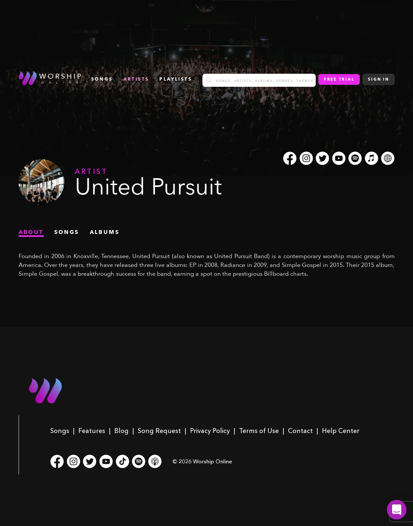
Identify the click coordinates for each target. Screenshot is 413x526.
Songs (59, 431)
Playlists (175, 79)
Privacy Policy (210, 431)
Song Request (159, 431)
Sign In (378, 80)
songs (102, 79)
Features (91, 431)
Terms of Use (259, 431)
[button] (396, 509)
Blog (121, 431)
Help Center (340, 431)
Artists (136, 79)
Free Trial (339, 80)
